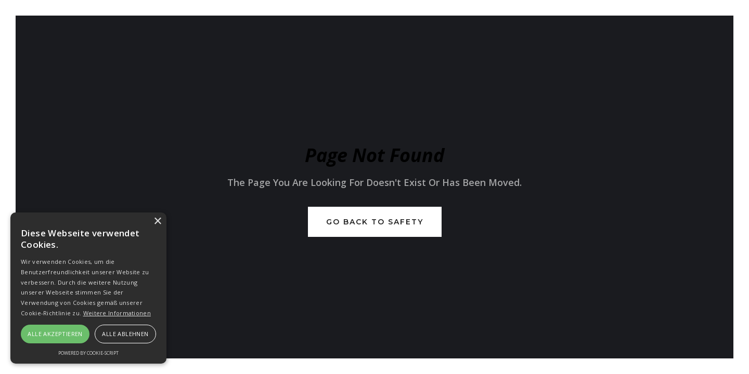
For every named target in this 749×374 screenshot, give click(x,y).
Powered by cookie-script (88, 353)
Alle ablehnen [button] (125, 334)
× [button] (157, 221)
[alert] (88, 288)
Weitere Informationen (117, 313)
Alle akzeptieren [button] (55, 334)
